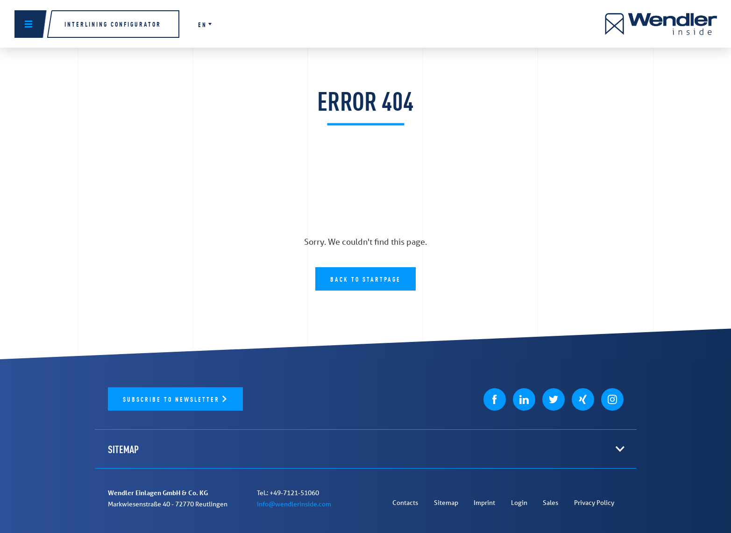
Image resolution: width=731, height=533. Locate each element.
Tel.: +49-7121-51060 (288, 493)
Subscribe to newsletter (172, 398)
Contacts (405, 502)
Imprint (484, 502)
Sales (550, 502)
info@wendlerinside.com (294, 504)
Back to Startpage (365, 278)
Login (519, 502)
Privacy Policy (594, 502)
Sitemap (446, 502)
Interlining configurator (112, 23)
